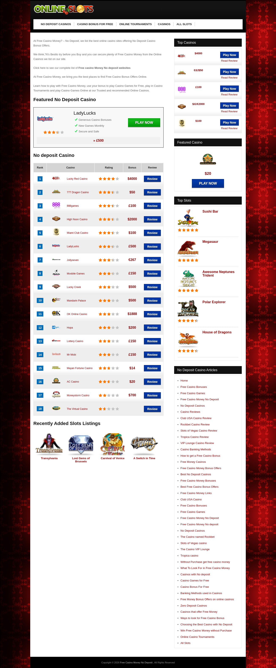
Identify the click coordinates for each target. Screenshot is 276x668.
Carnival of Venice (112, 458)
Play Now (144, 122)
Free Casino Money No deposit (199, 524)
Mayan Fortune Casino (79, 368)
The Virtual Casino (77, 408)
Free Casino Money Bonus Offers (200, 468)
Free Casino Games (192, 393)
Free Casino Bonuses (193, 386)
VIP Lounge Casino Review (197, 443)
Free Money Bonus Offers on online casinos (207, 599)
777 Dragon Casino (78, 192)
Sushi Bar (210, 211)
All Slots (185, 643)
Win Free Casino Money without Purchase (206, 630)
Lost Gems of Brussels (81, 460)
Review (152, 179)
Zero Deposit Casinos (193, 605)
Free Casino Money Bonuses (198, 480)
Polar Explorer (213, 302)
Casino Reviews (190, 411)
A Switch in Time (144, 458)
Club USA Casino (191, 499)
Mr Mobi (71, 354)
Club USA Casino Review (196, 418)
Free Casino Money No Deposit (199, 399)
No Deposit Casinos (192, 405)
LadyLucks (85, 113)
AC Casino (73, 381)
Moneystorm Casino (78, 395)
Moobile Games (76, 273)
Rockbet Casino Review (195, 424)
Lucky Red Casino (77, 178)
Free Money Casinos (193, 461)
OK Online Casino (77, 314)
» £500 (98, 140)
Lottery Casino (75, 341)
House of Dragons (217, 332)
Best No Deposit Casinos (195, 474)
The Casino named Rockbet (197, 536)
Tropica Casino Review (194, 437)
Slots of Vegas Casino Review (198, 430)
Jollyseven (73, 260)
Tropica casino (189, 555)
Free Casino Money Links (196, 493)
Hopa (70, 327)
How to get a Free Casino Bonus (200, 455)
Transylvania (49, 458)
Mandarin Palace (76, 300)
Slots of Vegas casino (193, 543)
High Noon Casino (77, 219)
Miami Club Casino (77, 232)
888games (73, 205)
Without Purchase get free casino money (205, 561)
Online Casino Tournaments (197, 636)
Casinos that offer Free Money (198, 611)
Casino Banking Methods (195, 449)
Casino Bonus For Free (194, 586)
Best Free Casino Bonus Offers (199, 486)
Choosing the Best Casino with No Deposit (206, 624)
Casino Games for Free (194, 580)
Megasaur (210, 241)
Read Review (229, 60)
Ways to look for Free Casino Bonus (202, 618)
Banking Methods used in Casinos (201, 593)
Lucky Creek (74, 287)
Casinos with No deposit (195, 574)
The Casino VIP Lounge (195, 549)
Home (184, 380)
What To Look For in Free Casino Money (205, 568)
